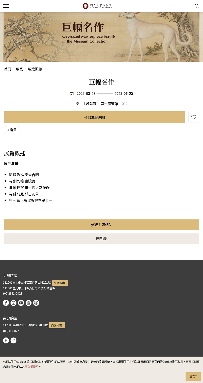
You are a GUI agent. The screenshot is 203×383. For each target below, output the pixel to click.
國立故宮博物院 (97, 6)
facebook (6, 303)
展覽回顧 (35, 68)
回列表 (101, 238)
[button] (187, 6)
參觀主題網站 (94, 117)
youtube (21, 303)
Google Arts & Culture (29, 303)
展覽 (19, 68)
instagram (13, 303)
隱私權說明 (31, 366)
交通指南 (59, 283)
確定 (193, 376)
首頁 (7, 68)
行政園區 (49, 288)
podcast (36, 303)
